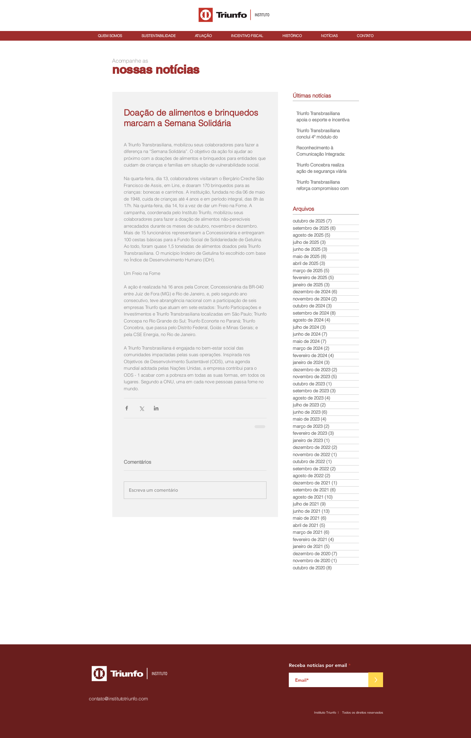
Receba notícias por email (318, 665)
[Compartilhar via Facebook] (126, 408)
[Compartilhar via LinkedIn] (156, 408)
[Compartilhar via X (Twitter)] (141, 408)
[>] (375, 679)
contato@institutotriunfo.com (118, 699)
